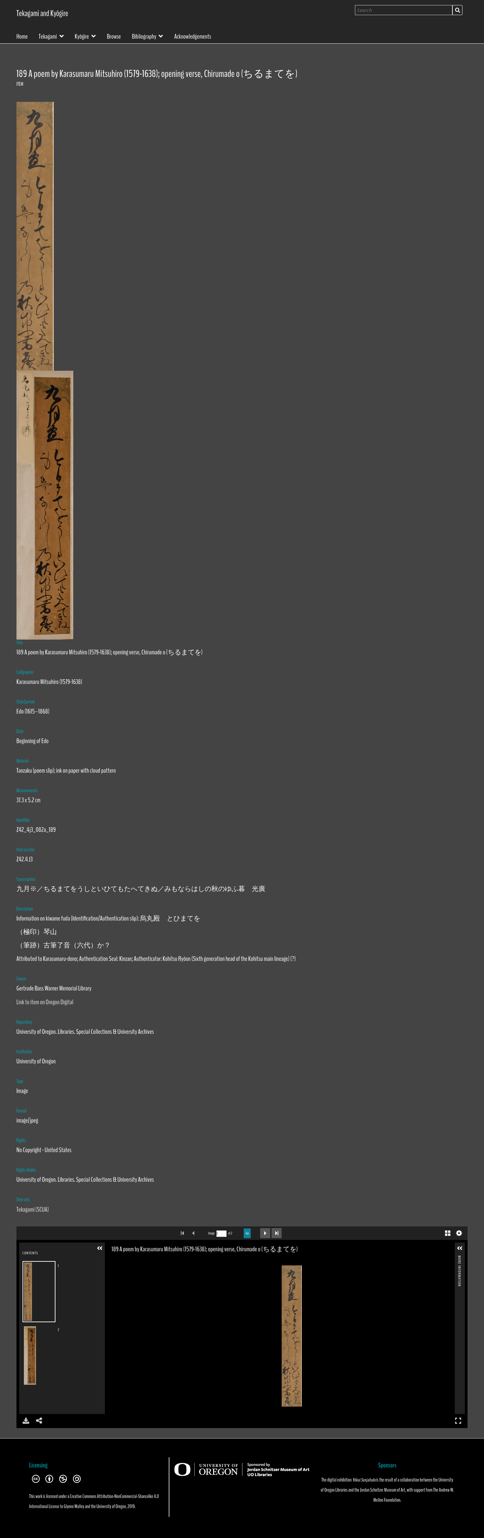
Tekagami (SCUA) (32, 1209)
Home (22, 36)
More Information (459, 1258)
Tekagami (48, 36)
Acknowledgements (192, 36)
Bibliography (144, 36)
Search (457, 10)
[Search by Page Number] (221, 1233)
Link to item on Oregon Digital (44, 1002)
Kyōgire (82, 36)
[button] (99, 1248)
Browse (114, 36)
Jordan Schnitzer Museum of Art (382, 1490)
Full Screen (458, 1420)
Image (211, 1233)
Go (247, 1233)
